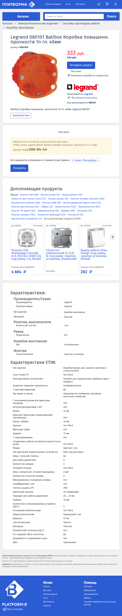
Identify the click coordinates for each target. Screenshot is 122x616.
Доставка (47, 590)
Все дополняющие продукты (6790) (62, 218)
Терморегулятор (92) (49, 210)
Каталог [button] (21, 16)
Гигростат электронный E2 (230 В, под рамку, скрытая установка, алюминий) (61, 254)
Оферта (87, 598)
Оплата (46, 586)
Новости (47, 606)
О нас (68, 4)
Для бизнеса (48, 602)
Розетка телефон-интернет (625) (87, 198)
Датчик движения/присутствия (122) (82, 202)
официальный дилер (86, 97)
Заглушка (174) (84, 210)
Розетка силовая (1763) (23, 214)
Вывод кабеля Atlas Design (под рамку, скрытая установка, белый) (94, 254)
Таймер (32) (47, 206)
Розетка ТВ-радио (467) (23, 210)
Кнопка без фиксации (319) (51, 214)
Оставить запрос (81, 65)
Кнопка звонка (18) (58, 198)
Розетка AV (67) (75, 214)
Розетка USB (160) (29, 194)
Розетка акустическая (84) (25, 206)
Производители (91, 594)
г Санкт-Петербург (85, 160)
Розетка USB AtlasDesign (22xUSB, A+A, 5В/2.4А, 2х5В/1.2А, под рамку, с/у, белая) (26, 254)
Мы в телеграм (12, 609)
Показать (19, 168)
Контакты (80, 4)
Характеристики (21, 115)
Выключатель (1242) (66, 206)
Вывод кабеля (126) (72, 194)
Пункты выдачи (53, 4)
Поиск (111, 16)
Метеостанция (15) (51, 194)
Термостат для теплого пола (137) (29, 198)
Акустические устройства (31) (27, 218)
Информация (90, 590)
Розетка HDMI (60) (52, 202)
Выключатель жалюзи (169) (26, 202)
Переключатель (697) (89, 206)
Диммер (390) (68, 210)
